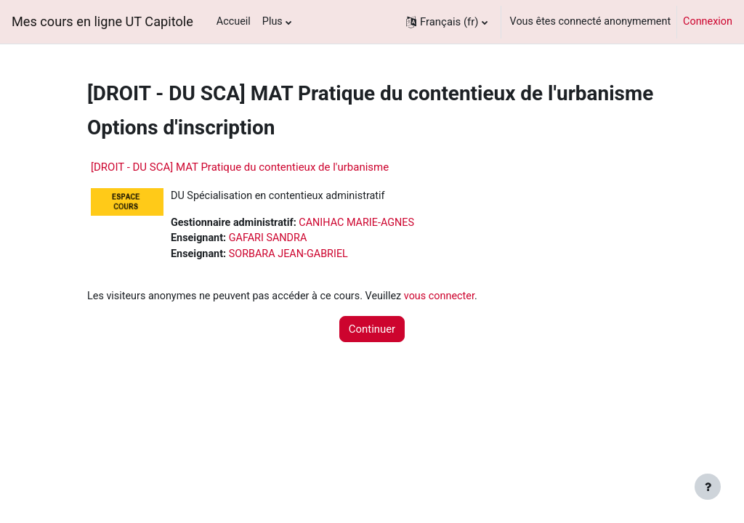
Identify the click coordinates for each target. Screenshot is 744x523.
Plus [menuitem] (272, 21)
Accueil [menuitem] (234, 21)
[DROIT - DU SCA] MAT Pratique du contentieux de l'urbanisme (240, 167)
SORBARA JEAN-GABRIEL (288, 254)
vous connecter (439, 296)
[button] (447, 22)
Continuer (372, 329)
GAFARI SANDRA (268, 238)
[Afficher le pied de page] (708, 487)
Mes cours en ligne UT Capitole (102, 21)
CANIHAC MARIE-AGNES (356, 222)
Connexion (707, 21)
